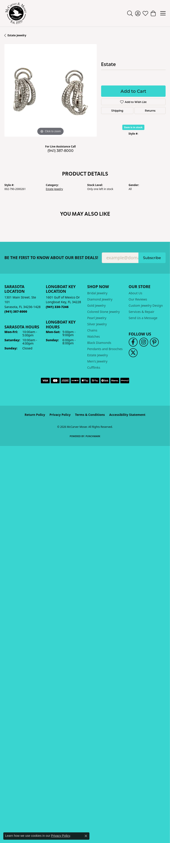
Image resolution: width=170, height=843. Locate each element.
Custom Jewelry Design (146, 305)
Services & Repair (142, 312)
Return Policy (35, 415)
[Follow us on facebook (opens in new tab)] (133, 342)
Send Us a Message (143, 318)
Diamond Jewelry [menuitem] (99, 299)
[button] (130, 13)
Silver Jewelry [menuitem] (97, 324)
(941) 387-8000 (60, 150)
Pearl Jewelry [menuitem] (96, 318)
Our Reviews (138, 299)
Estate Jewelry (17, 35)
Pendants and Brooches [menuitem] (105, 349)
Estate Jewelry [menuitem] (97, 355)
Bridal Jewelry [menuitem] (97, 293)
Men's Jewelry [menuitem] (97, 361)
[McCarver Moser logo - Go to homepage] (16, 13)
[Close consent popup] (86, 836)
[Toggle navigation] (163, 13)
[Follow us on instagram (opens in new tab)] (143, 342)
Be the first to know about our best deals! (51, 257)
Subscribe (152, 257)
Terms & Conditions (90, 415)
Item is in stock (133, 127)
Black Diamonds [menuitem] (99, 343)
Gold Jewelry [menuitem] (96, 305)
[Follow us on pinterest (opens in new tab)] (154, 342)
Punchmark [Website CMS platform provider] (93, 436)
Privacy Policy (59, 415)
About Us (135, 293)
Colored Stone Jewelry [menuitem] (103, 312)
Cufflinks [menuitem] (93, 367)
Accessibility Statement (127, 415)
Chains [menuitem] (92, 330)
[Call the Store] (15, 311)
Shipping (117, 110)
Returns (150, 110)
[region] (50, 90)
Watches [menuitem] (93, 336)
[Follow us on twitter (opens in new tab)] (133, 352)
